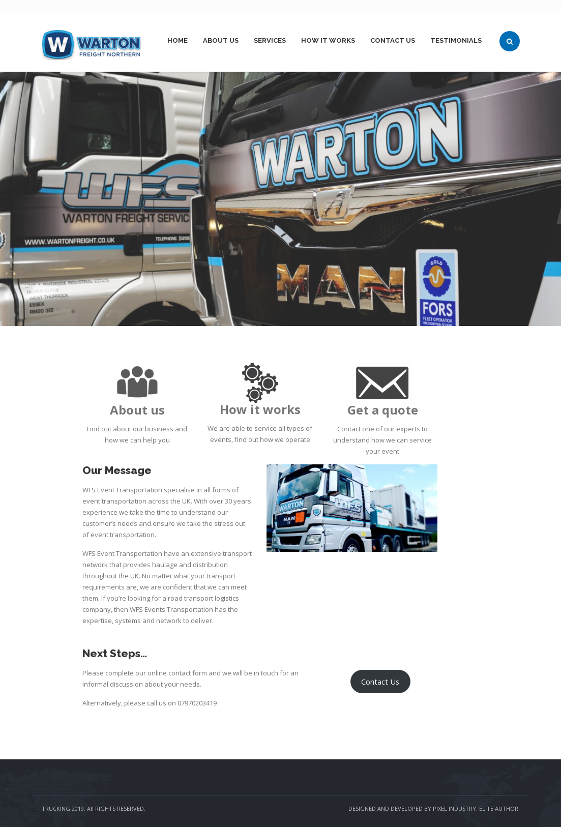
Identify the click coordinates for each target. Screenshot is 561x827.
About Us (221, 40)
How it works (328, 40)
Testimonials (456, 40)
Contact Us (392, 40)
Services (270, 40)
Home (177, 40)
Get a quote (382, 409)
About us (137, 409)
